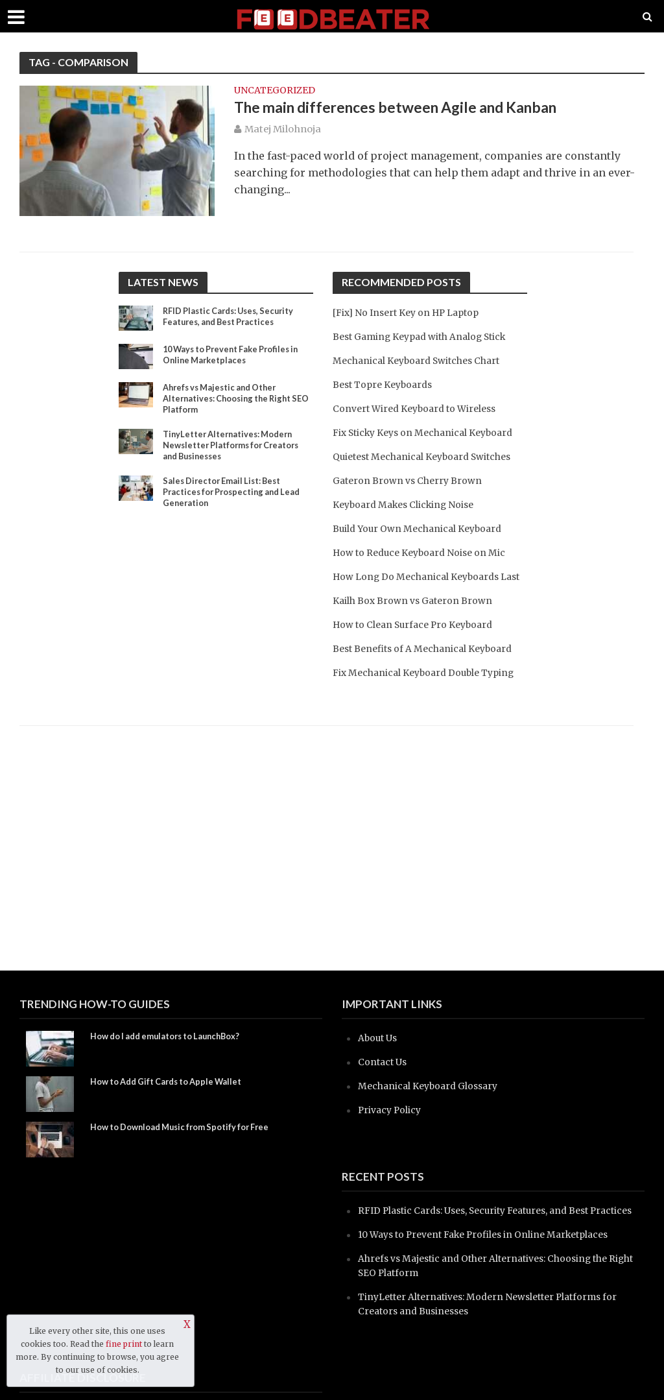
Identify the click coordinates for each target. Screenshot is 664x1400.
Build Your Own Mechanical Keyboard (425, 557)
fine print (124, 1344)
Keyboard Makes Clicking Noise (411, 533)
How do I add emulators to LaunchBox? (174, 1037)
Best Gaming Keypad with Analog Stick (429, 336)
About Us (379, 1038)
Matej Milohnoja (282, 131)
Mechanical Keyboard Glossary (434, 1086)
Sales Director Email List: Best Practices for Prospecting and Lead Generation (228, 500)
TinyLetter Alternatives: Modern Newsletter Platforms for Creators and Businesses (234, 450)
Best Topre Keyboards (387, 384)
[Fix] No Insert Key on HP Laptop (414, 312)
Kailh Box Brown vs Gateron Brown (418, 643)
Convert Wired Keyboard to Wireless (422, 408)
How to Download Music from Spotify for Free (189, 1127)
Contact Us (384, 1062)
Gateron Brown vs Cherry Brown (412, 509)
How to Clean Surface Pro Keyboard (420, 667)
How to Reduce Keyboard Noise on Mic (427, 581)
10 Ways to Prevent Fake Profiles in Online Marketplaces (234, 356)
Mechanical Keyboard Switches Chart (424, 360)
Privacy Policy (392, 1110)
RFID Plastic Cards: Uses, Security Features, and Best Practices (235, 318)
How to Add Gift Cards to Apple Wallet (175, 1082)
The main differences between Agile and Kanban (414, 109)
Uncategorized (274, 91)
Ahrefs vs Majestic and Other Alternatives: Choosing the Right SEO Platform (234, 400)
